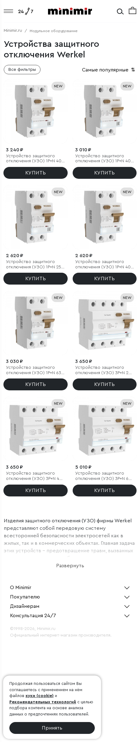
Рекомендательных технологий (42, 702)
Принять (52, 727)
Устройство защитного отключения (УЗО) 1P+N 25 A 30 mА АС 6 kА (35, 265)
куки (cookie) (40, 696)
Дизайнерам (24, 606)
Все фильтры (22, 69)
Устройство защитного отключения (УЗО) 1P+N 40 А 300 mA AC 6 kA (33, 159)
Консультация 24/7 (33, 615)
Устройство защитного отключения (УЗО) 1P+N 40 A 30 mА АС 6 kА (104, 265)
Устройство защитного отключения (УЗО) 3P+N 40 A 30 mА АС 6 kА (34, 476)
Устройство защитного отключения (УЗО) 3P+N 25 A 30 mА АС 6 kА (103, 370)
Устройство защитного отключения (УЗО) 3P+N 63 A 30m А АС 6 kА (103, 476)
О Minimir (20, 587)
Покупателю (25, 596)
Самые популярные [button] (109, 69)
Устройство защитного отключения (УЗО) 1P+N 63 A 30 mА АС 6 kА (35, 370)
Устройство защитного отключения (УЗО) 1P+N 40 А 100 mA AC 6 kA (103, 159)
